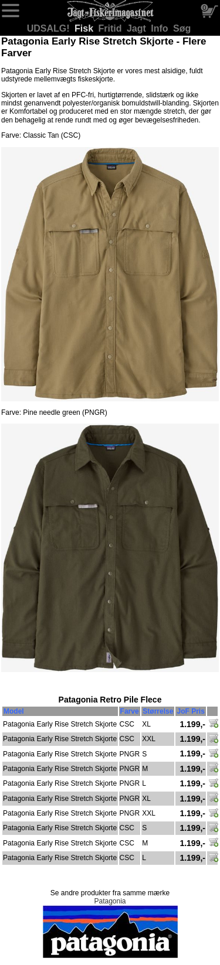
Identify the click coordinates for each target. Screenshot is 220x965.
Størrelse (158, 711)
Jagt (137, 28)
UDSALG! (49, 28)
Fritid (111, 28)
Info (161, 28)
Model (14, 711)
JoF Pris (190, 711)
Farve (129, 711)
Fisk (85, 28)
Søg (182, 28)
